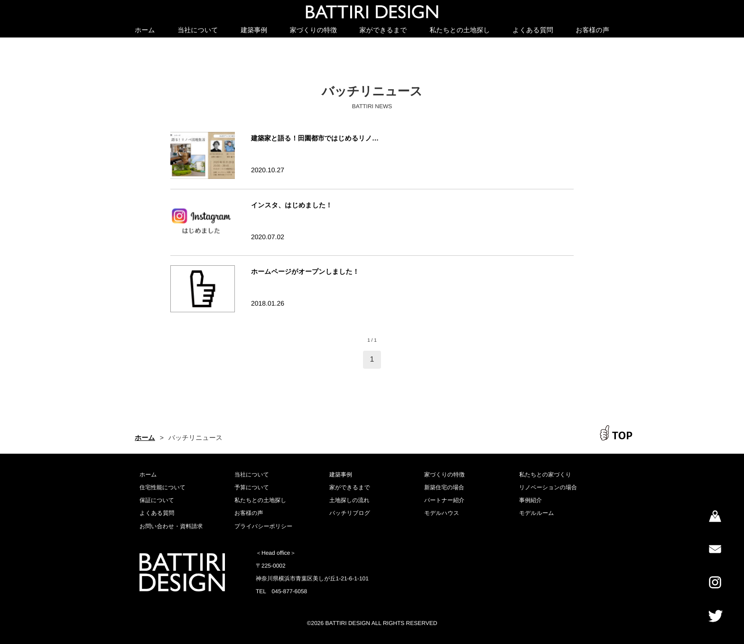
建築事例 (254, 30)
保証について (157, 500)
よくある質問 (532, 30)
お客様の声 (592, 30)
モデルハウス (441, 513)
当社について (197, 30)
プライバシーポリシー (263, 526)
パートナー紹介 (444, 500)
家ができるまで (383, 30)
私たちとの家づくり (545, 474)
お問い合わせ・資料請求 (171, 526)
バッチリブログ (349, 513)
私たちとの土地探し (459, 30)
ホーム (145, 30)
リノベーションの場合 (548, 487)
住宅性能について (163, 487)
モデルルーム (536, 513)
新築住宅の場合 (444, 487)
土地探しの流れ (349, 500)
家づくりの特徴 (313, 30)
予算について (251, 487)
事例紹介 (530, 500)
